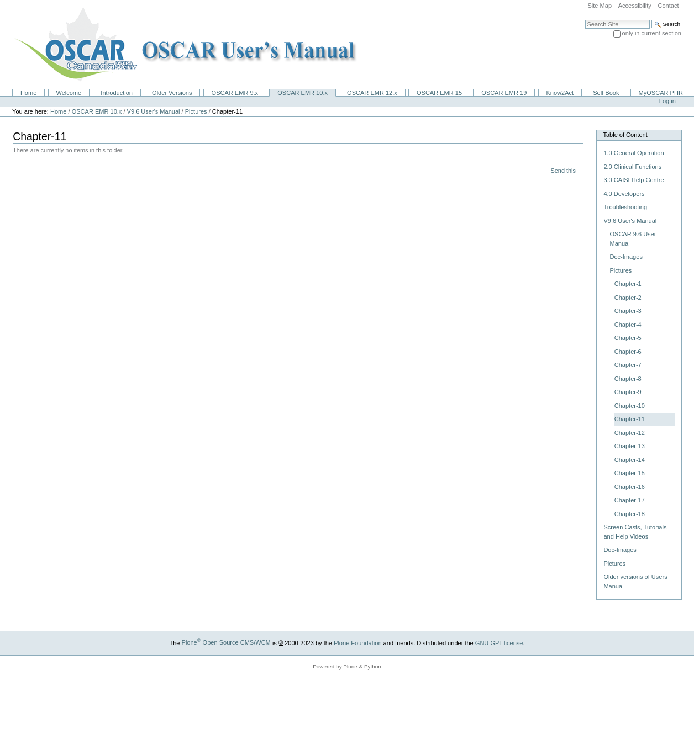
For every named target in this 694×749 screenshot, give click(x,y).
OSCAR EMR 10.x (302, 92)
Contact (668, 5)
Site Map (599, 5)
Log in (667, 101)
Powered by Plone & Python (347, 666)
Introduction (117, 92)
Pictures (196, 111)
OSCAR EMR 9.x (235, 92)
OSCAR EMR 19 (504, 92)
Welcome (68, 92)
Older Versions (172, 92)
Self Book (606, 92)
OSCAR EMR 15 (439, 92)
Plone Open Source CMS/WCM (226, 642)
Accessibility (634, 5)
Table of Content (625, 134)
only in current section (651, 33)
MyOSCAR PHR (661, 92)
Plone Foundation (357, 642)
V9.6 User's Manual (153, 111)
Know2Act (560, 92)
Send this (562, 170)
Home (28, 92)
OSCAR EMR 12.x (372, 92)
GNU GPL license (499, 642)
